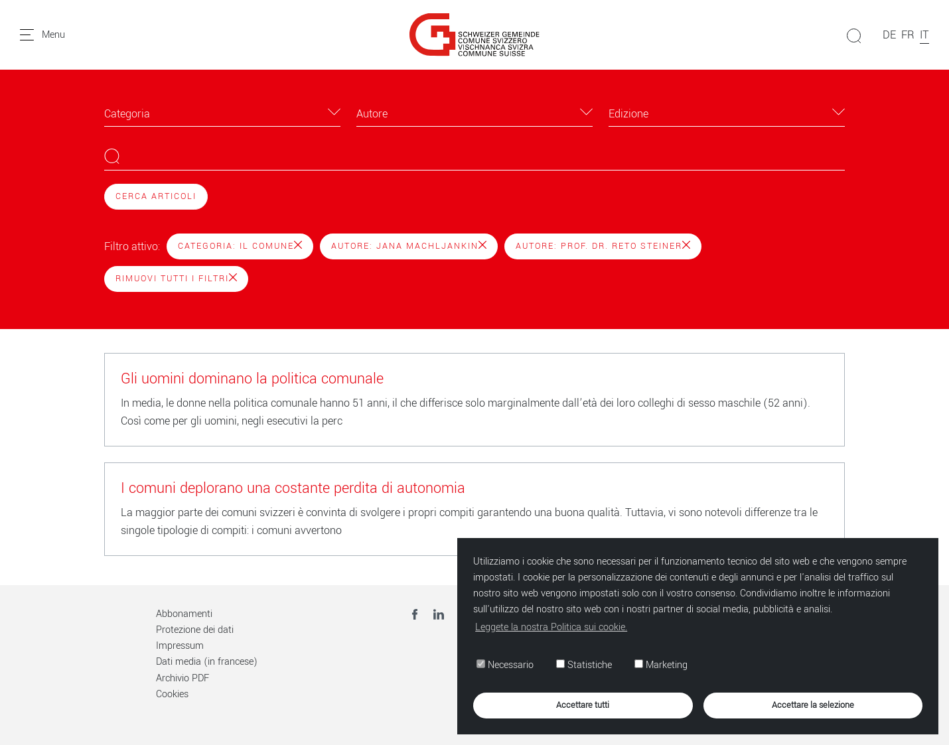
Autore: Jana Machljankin (408, 246)
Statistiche (584, 665)
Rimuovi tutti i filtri (176, 279)
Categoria (127, 113)
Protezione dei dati (195, 630)
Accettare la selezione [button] (813, 705)
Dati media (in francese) (206, 662)
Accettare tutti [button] (582, 705)
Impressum (180, 646)
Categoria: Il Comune (240, 246)
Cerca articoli (155, 196)
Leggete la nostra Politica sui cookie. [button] (551, 627)
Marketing (661, 665)
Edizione (628, 113)
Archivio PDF (182, 678)
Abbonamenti (184, 614)
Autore (372, 113)
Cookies (172, 694)
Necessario (505, 665)
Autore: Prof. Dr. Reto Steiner (603, 246)
